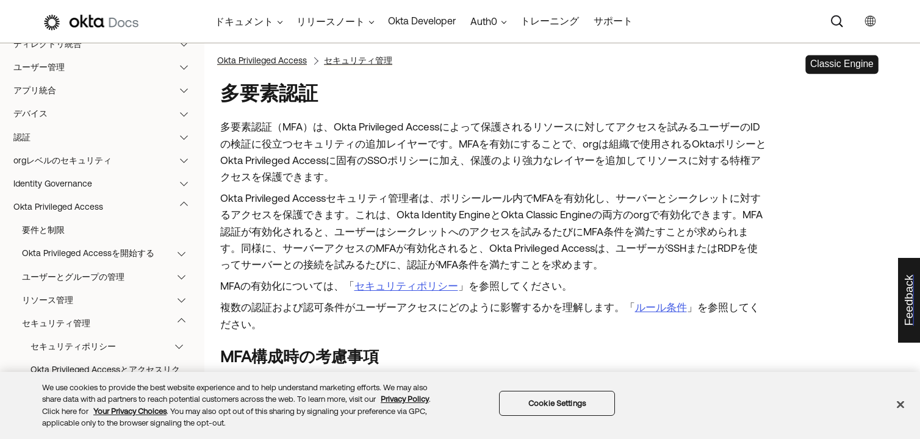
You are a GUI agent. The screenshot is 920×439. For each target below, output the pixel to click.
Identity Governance (106, 222)
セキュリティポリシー (406, 286)
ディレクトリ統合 (106, 82)
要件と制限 (43, 268)
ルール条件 (661, 307)
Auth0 (483, 21)
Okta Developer (422, 20)
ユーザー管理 (106, 105)
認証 (106, 175)
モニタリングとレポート (106, 59)
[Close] (900, 404)
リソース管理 (109, 338)
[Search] (837, 21)
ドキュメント (244, 21)
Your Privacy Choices (130, 411)
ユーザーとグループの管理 (109, 315)
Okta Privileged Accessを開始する (109, 291)
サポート (613, 20)
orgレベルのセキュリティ (106, 198)
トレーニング (549, 20)
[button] (186, 59)
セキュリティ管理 (109, 361)
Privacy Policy (405, 399)
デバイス (106, 151)
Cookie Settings (557, 403)
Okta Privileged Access (106, 245)
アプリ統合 (106, 128)
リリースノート (330, 21)
